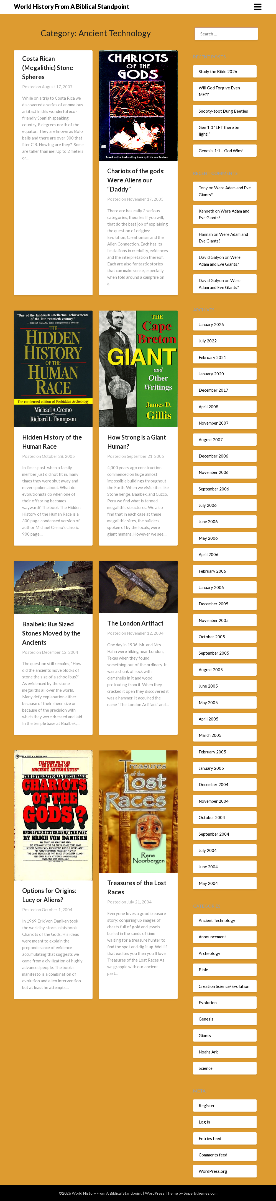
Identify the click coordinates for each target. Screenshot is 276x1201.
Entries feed (210, 1138)
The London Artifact (135, 623)
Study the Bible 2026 (218, 71)
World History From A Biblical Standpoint (71, 6)
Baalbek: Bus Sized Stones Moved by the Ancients (51, 633)
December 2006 (213, 455)
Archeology (209, 953)
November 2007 (214, 422)
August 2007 (211, 439)
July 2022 (208, 340)
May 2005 (208, 702)
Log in (204, 1121)
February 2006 (212, 571)
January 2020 (211, 373)
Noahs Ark (208, 1051)
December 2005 (213, 603)
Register (207, 1105)
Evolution (208, 1002)
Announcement (212, 936)
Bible (203, 969)
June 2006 (208, 521)
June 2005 (208, 685)
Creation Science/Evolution (224, 986)
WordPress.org (213, 1171)
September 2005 (214, 652)
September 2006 (214, 488)
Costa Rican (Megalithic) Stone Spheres (47, 68)
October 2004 (212, 817)
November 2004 (214, 801)
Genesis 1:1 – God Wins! (221, 150)
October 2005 (212, 636)
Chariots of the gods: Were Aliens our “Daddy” (136, 180)
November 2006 (214, 472)
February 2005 (212, 751)
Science (206, 1068)
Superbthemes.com (201, 1193)
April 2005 (208, 718)
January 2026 (211, 324)
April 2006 (208, 554)
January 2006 (211, 587)
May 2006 (208, 538)
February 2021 (212, 357)
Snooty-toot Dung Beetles (223, 111)
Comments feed (213, 1154)
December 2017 (213, 390)
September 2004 (214, 833)
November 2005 (214, 620)
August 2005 (211, 669)
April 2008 (208, 406)
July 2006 (208, 505)
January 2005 (211, 768)
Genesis (206, 1018)
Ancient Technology (217, 920)
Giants (205, 1035)
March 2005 (210, 735)
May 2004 (208, 883)
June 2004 (208, 866)
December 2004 (213, 784)
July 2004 (208, 850)
